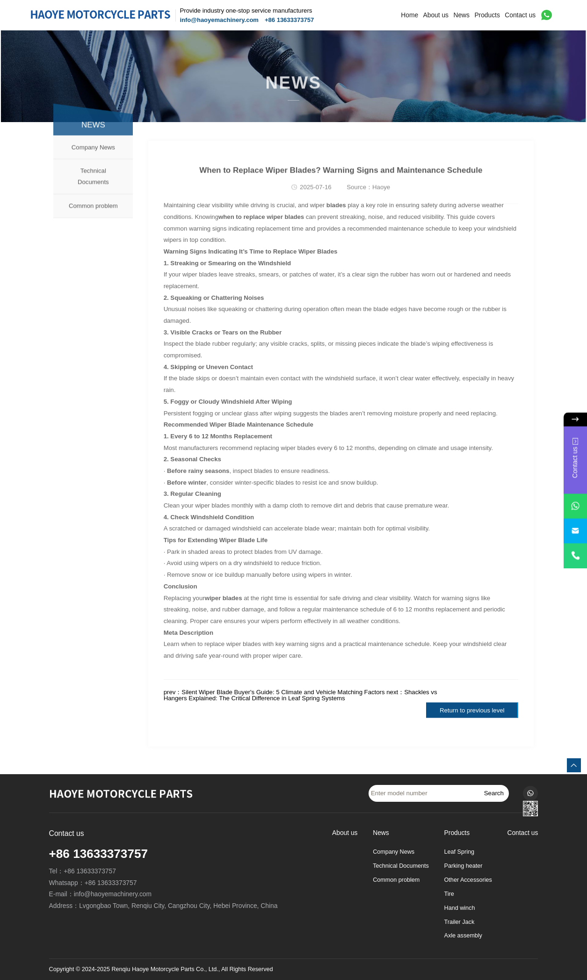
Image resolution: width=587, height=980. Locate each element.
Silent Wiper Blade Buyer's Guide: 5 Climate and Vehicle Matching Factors (282, 692)
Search (494, 793)
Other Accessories (468, 880)
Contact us (520, 15)
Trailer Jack (459, 922)
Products (487, 15)
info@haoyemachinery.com (219, 20)
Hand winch (459, 908)
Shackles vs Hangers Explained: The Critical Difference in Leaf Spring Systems (300, 695)
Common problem (93, 217)
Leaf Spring (459, 852)
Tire (449, 894)
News (461, 15)
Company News (93, 158)
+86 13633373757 (289, 20)
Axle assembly (463, 935)
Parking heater (463, 866)
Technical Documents (93, 188)
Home (409, 15)
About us (436, 15)
